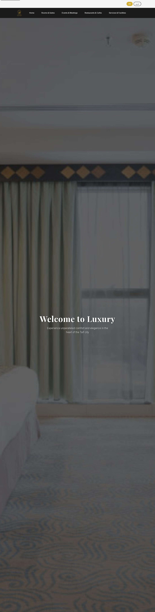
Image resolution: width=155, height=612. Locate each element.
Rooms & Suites (48, 13)
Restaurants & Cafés (93, 13)
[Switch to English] (130, 4)
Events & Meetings (70, 13)
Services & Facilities (117, 13)
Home (31, 13)
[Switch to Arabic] (137, 4)
